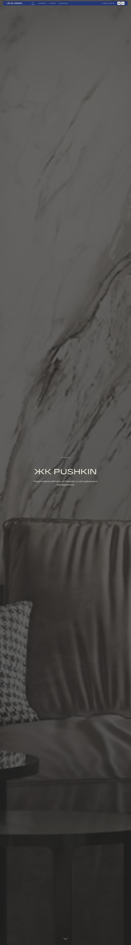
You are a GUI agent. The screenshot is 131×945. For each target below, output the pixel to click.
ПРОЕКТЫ (42, 3)
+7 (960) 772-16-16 (107, 3)
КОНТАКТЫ (63, 3)
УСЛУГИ (52, 3)
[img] (122, 3)
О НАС (33, 3)
